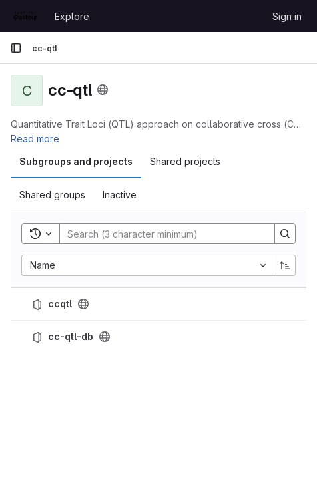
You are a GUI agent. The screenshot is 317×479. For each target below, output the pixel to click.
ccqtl (60, 304)
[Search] (160, 233)
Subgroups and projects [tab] (76, 161)
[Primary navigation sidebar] (16, 48)
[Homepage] (25, 16)
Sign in (287, 16)
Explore (72, 16)
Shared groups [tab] (52, 194)
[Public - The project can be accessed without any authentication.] (83, 304)
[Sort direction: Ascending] (285, 265)
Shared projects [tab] (185, 161)
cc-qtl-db (70, 336)
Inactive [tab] (120, 194)
